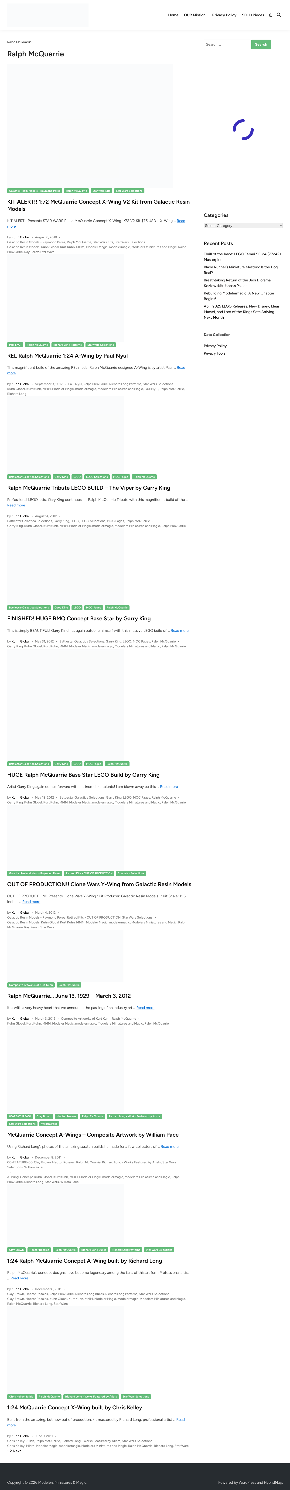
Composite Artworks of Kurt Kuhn (31, 985)
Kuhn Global (20, 237)
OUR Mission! (195, 15)
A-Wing (13, 1177)
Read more (16, 505)
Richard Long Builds (93, 1249)
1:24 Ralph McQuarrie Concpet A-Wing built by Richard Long (84, 1260)
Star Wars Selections (129, 190)
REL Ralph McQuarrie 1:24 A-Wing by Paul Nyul (67, 355)
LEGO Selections (97, 476)
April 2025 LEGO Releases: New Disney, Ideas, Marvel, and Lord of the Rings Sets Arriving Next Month (242, 312)
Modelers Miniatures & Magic (62, 1482)
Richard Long (16, 394)
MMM (80, 247)
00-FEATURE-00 (20, 1116)
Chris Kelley (16, 1446)
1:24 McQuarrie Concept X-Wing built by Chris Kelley (74, 1407)
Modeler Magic (97, 247)
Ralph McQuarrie (76, 190)
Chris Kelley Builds (21, 1396)
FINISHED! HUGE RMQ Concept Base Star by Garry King (79, 618)
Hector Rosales (66, 1116)
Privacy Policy (224, 15)
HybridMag (273, 1482)
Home (173, 15)
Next (17, 1451)
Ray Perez (31, 252)
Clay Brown (44, 1116)
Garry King (61, 476)
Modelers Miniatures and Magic (154, 247)
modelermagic (119, 247)
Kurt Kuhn (67, 247)
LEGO (77, 476)
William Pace (49, 1123)
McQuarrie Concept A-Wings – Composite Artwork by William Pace (93, 1134)
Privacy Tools (214, 353)
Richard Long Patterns (67, 344)
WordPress (247, 1482)
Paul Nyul (15, 344)
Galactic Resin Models (23, 247)
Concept (26, 1177)
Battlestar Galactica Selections (29, 476)
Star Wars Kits (101, 190)
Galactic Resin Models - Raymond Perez (34, 190)
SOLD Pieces (253, 15)
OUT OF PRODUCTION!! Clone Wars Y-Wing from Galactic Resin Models (99, 884)
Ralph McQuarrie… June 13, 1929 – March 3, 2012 (69, 995)
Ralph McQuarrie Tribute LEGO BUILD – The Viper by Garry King (88, 487)
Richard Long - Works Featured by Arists (134, 1116)
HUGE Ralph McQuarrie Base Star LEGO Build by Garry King (83, 774)
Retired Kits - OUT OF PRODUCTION (89, 873)
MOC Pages (120, 476)
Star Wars (47, 252)
